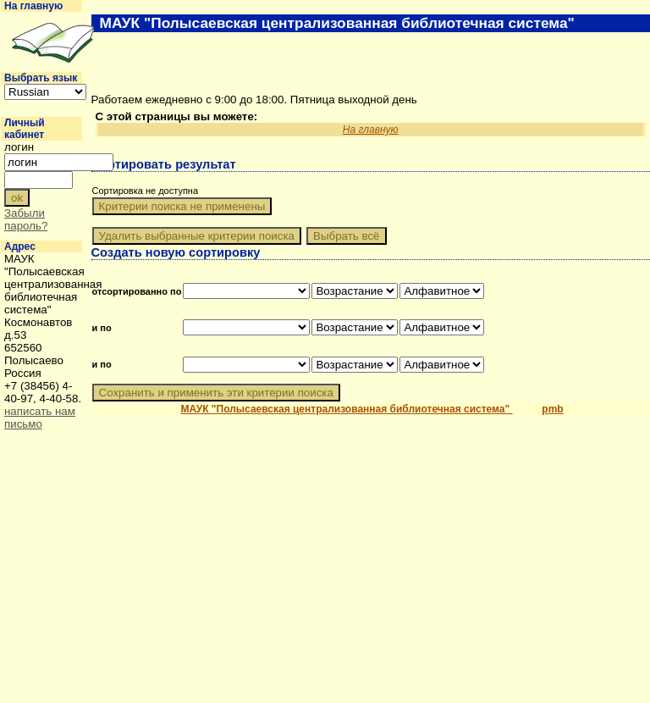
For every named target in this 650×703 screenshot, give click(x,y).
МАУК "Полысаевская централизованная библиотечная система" (347, 409)
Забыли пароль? (25, 219)
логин (19, 147)
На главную (33, 6)
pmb (552, 409)
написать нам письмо (39, 417)
